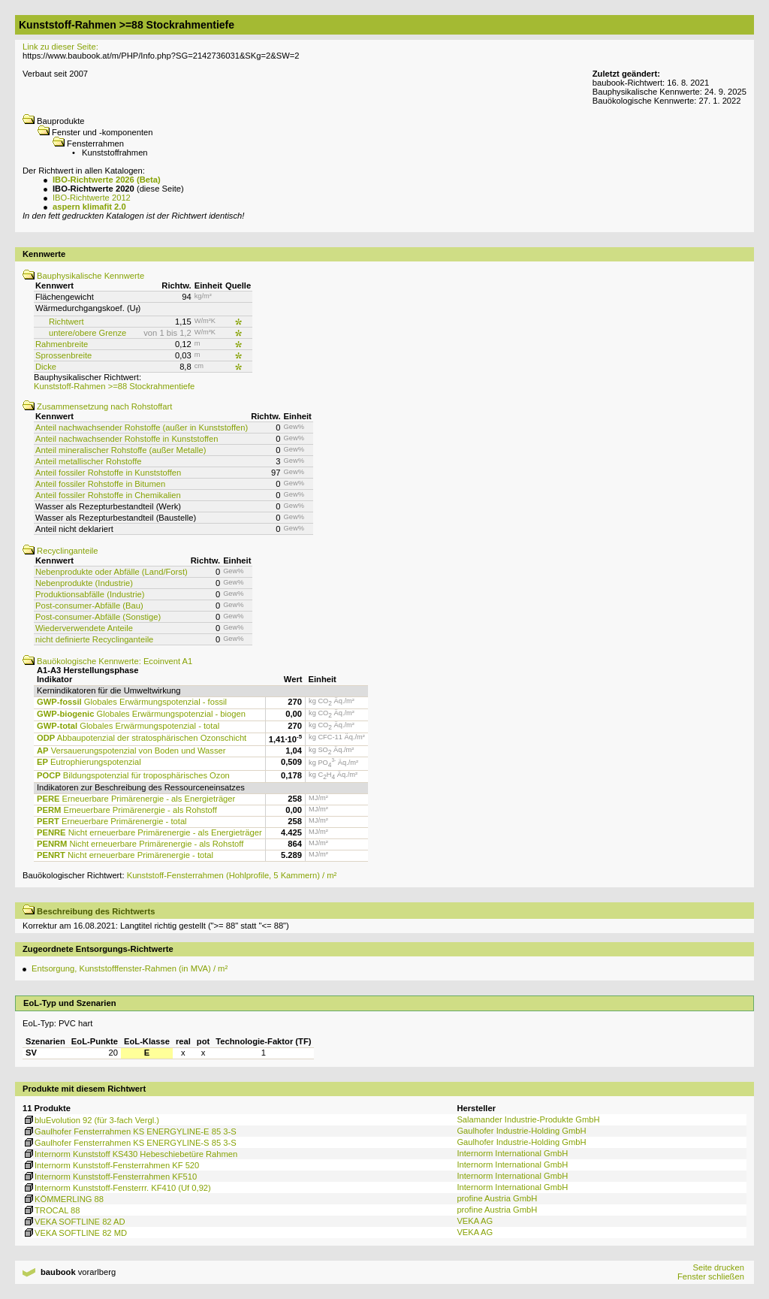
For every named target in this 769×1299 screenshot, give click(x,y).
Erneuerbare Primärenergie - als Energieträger (136, 798)
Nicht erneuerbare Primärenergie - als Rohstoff (140, 843)
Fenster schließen (710, 1276)
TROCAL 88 (51, 1210)
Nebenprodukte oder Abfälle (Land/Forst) (111, 571)
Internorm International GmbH (512, 1153)
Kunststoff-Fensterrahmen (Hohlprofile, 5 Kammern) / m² (232, 875)
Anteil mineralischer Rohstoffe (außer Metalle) (120, 450)
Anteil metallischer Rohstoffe (88, 461)
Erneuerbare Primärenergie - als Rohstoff (127, 809)
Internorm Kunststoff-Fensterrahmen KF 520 (111, 1165)
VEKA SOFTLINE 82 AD (74, 1221)
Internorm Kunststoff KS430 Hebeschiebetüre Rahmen (130, 1154)
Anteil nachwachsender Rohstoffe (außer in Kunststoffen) (141, 427)
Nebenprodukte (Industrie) (84, 583)
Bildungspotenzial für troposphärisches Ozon (133, 775)
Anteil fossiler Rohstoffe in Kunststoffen (108, 472)
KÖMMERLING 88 (63, 1199)
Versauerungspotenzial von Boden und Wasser (131, 750)
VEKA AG (475, 1220)
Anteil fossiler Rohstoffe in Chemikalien (108, 495)
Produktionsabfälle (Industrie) (90, 594)
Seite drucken (717, 1267)
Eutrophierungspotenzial (89, 761)
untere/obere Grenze (87, 332)
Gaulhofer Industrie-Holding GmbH (521, 1130)
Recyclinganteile (60, 550)
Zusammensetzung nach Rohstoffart (97, 406)
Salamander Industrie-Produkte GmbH (528, 1119)
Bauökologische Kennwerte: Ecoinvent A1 (107, 661)
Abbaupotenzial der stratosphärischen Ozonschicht (141, 737)
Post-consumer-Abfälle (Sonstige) (98, 616)
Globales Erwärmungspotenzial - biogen (141, 713)
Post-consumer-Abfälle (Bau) (89, 605)
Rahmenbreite (61, 344)
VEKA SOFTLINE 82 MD (75, 1232)
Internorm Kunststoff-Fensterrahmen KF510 (110, 1176)
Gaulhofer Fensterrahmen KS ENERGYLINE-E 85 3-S (130, 1131)
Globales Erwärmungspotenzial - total (128, 725)
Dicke (45, 366)
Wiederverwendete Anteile (84, 628)
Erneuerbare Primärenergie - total (112, 821)
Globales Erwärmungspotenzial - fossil (132, 701)
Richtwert (66, 321)
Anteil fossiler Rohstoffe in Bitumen (100, 483)
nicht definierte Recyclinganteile (94, 639)
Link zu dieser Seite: (60, 46)
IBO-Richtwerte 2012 (92, 197)
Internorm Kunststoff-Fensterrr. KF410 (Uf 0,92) (117, 1187)
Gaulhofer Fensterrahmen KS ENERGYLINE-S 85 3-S (130, 1142)
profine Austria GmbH (497, 1198)
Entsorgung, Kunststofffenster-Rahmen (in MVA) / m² (130, 968)
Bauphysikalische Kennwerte (83, 275)
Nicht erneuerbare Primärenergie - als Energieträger (149, 832)
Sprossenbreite (63, 355)
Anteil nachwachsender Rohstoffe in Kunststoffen (126, 438)
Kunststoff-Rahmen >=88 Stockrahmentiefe (114, 386)
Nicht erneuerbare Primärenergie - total (125, 854)
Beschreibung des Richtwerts (89, 911)
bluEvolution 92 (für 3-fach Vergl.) (91, 1120)
